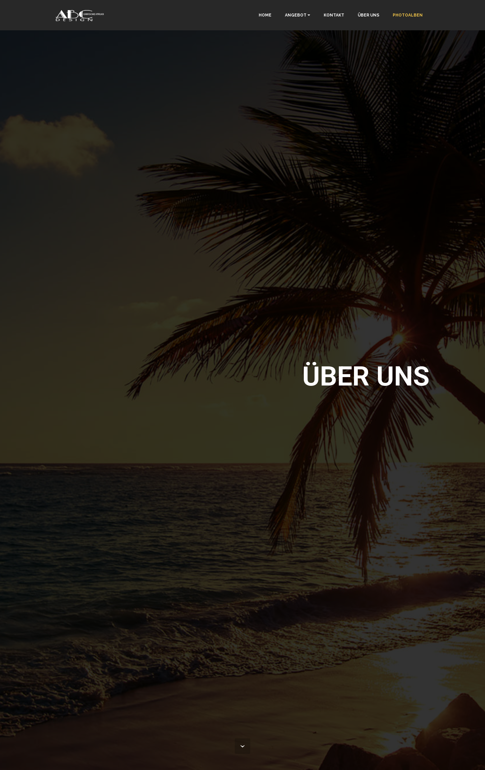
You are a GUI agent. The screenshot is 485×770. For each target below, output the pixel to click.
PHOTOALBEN (408, 15)
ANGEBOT (295, 15)
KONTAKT (334, 15)
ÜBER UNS (368, 15)
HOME (265, 15)
